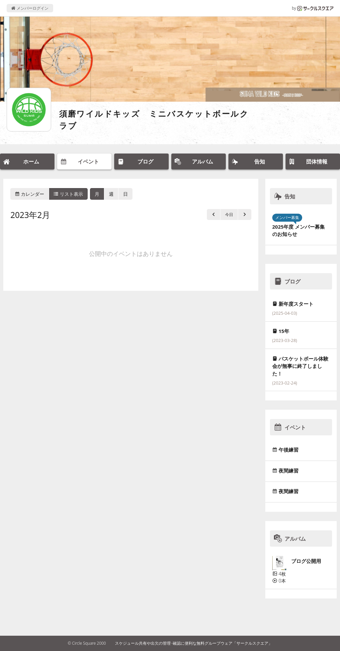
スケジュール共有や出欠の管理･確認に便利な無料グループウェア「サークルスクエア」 (193, 643)
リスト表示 (68, 194)
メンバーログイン (29, 8)
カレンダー (29, 194)
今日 (229, 214)
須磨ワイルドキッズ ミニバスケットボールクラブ (154, 119)
